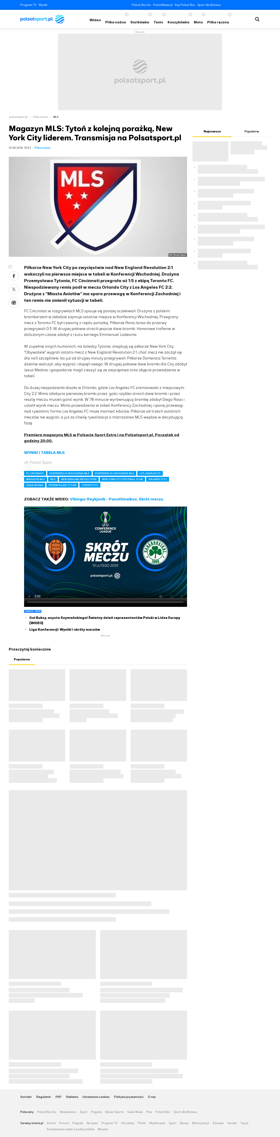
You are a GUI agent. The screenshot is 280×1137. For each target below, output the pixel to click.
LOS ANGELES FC (150, 473)
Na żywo (92, 1123)
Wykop (14, 302)
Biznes (184, 1123)
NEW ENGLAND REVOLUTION (78, 479)
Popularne (22, 659)
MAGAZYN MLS (35, 479)
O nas (152, 1097)
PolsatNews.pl (163, 5)
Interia (51, 1123)
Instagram (244, 5)
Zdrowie (218, 1123)
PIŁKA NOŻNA (34, 485)
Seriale (232, 1123)
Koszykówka (178, 22)
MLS (56, 117)
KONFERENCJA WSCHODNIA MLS (69, 473)
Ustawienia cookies (96, 1097)
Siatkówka (139, 22)
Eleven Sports (114, 1112)
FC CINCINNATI (35, 473)
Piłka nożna (115, 22)
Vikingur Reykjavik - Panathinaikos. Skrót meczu (116, 499)
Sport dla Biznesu (209, 5)
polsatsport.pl (18, 117)
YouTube (238, 5)
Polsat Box (163, 1112)
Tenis (158, 22)
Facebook (225, 5)
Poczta (64, 1123)
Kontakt (26, 1097)
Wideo (95, 20)
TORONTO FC (90, 485)
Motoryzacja (200, 1123)
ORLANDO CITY (157, 479)
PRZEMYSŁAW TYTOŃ (62, 485)
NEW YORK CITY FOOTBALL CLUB (122, 479)
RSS (257, 5)
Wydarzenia (157, 1123)
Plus (149, 1112)
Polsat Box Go (141, 5)
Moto (198, 22)
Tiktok (251, 5)
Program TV (28, 5)
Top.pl (244, 1123)
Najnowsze (212, 131)
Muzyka (103, 1129)
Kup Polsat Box (185, 5)
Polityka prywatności (129, 1097)
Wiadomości (68, 1112)
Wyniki (43, 5)
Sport (84, 1112)
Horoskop (127, 1123)
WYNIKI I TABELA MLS (44, 452)
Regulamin (43, 1097)
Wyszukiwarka (257, 19)
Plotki (142, 1123)
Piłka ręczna (218, 22)
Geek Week (135, 1112)
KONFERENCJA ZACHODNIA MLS (114, 473)
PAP (58, 1097)
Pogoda (96, 1112)
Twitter (231, 5)
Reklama (72, 1097)
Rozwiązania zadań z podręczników (70, 1129)
